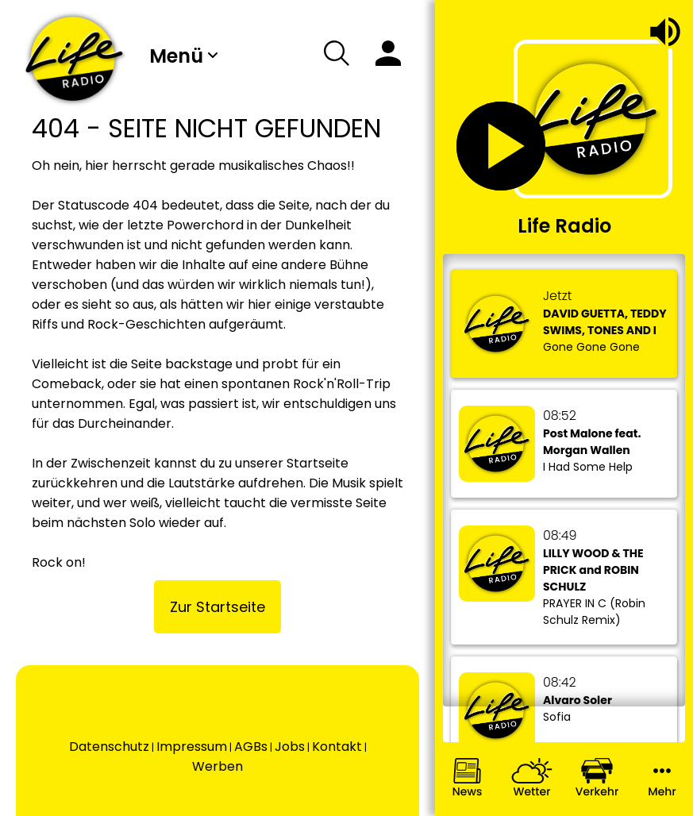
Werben (217, 766)
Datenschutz (109, 746)
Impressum (191, 746)
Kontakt (337, 746)
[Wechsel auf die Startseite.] (74, 59)
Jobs (290, 746)
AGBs (251, 746)
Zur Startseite (217, 607)
